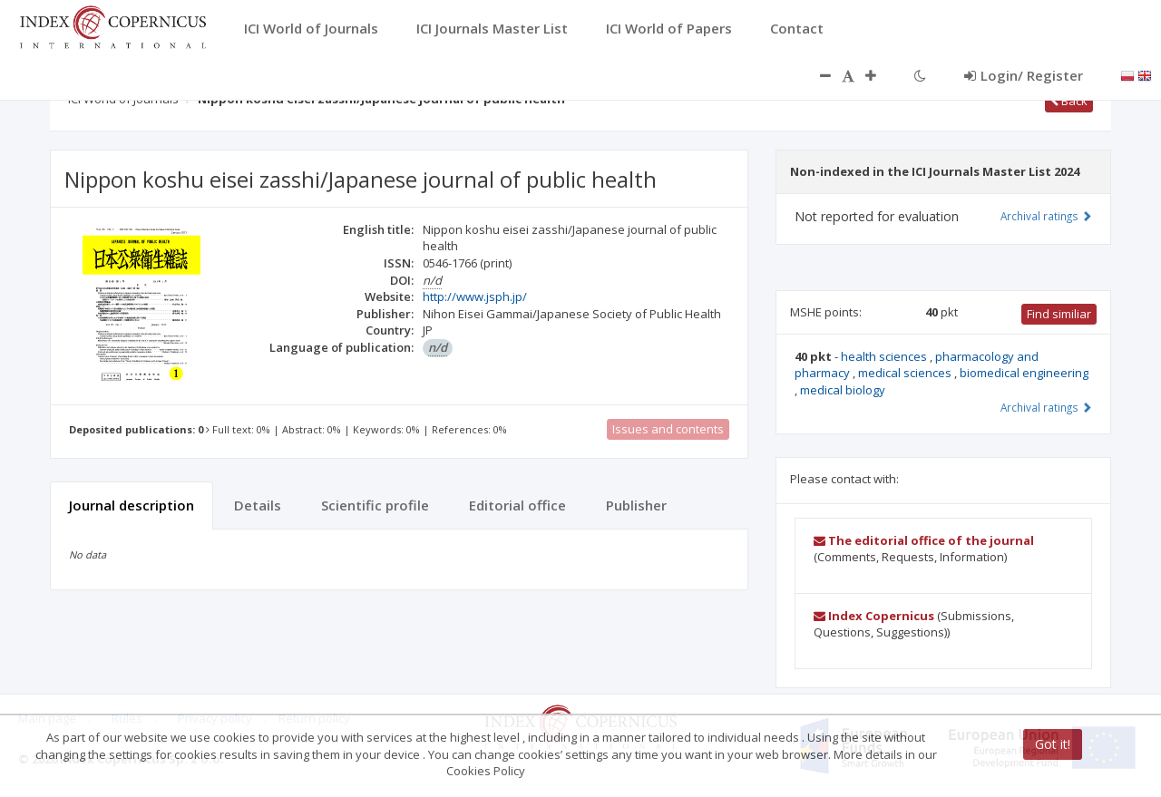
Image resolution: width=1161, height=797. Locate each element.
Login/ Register (1023, 75)
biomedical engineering (1024, 372)
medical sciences (906, 372)
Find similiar (1059, 314)
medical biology (842, 390)
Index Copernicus (874, 615)
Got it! (1052, 744)
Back (1069, 100)
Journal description (131, 505)
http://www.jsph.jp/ (475, 296)
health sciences (885, 356)
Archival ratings (1046, 216)
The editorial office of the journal (924, 540)
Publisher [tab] (636, 505)
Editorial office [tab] (517, 505)
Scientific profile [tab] (375, 505)
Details (257, 505)
